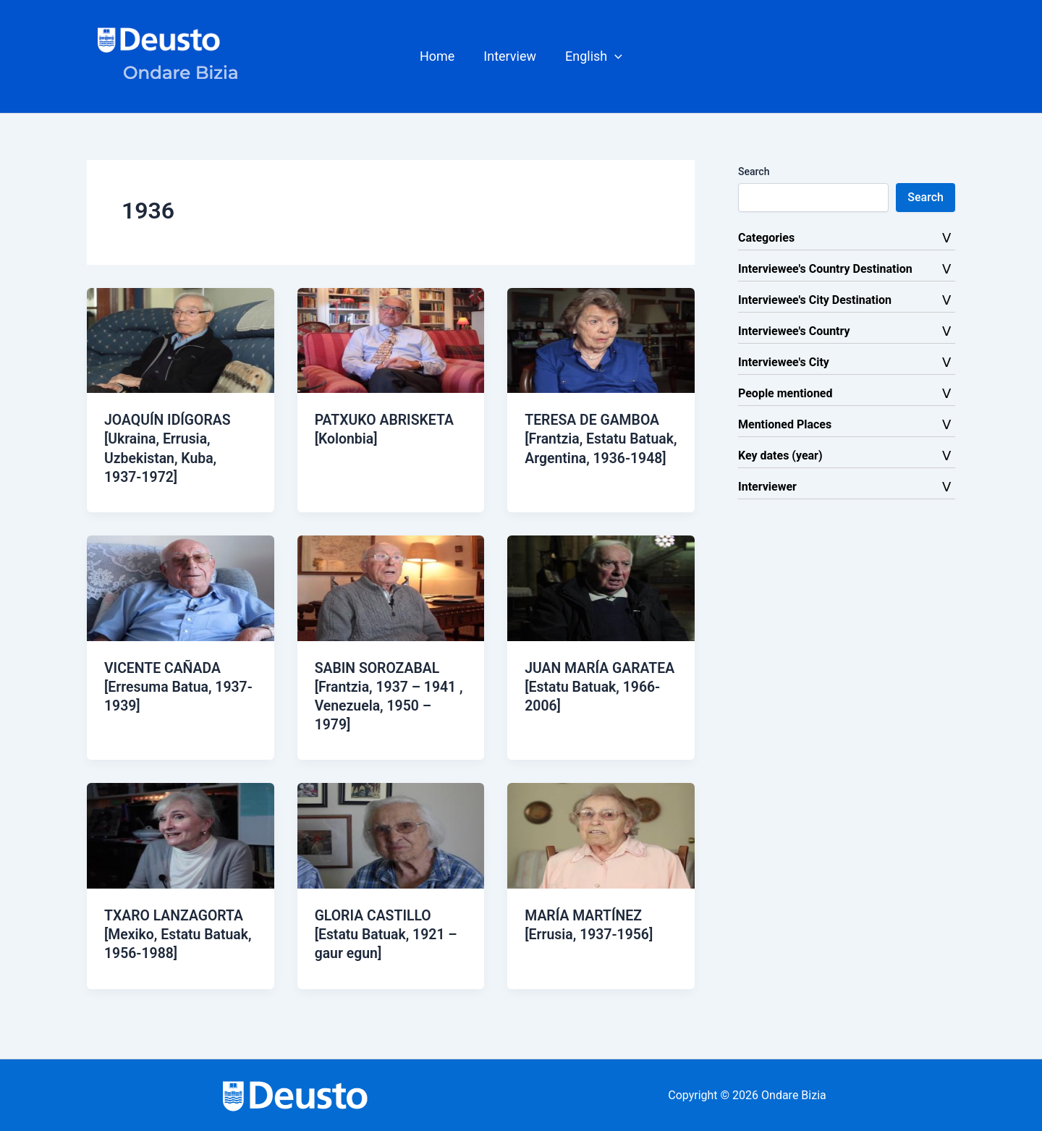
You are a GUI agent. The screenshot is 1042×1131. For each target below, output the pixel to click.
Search (753, 171)
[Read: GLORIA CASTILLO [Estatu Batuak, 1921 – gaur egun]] (391, 834)
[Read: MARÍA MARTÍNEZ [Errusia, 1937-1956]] (601, 834)
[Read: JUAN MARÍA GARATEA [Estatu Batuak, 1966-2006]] (601, 586)
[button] (590, 56)
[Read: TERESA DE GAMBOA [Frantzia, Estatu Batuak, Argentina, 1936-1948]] (601, 340)
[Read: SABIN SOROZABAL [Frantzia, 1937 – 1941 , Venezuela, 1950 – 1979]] (391, 586)
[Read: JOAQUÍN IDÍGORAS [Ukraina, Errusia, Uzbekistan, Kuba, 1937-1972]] (180, 340)
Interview (509, 56)
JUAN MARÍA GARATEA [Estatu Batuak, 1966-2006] (589, 685)
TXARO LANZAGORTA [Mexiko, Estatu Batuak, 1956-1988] (180, 932)
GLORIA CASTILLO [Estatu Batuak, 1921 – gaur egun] (388, 932)
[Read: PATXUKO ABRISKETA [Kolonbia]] (391, 340)
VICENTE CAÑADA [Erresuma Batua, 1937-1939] (164, 685)
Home (440, 56)
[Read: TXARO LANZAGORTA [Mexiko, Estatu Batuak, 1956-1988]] (180, 834)
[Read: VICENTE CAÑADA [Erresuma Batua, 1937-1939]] (180, 586)
